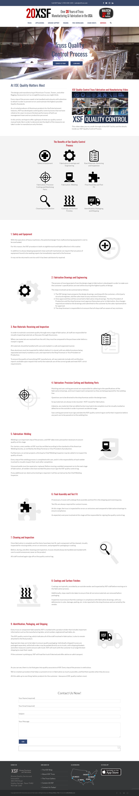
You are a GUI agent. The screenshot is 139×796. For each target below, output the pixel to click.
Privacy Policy (52, 793)
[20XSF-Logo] (59, 8)
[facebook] (104, 3)
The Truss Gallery (48, 778)
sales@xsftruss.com (81, 3)
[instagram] (109, 3)
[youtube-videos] (106, 8)
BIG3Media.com (71, 793)
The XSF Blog (47, 770)
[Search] (110, 23)
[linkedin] (113, 3)
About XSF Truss (48, 774)
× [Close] (119, 747)
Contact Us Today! (49, 787)
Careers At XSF (48, 783)
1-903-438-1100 (67, 3)
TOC (58, 793)
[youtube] (106, 3)
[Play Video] (100, 107)
